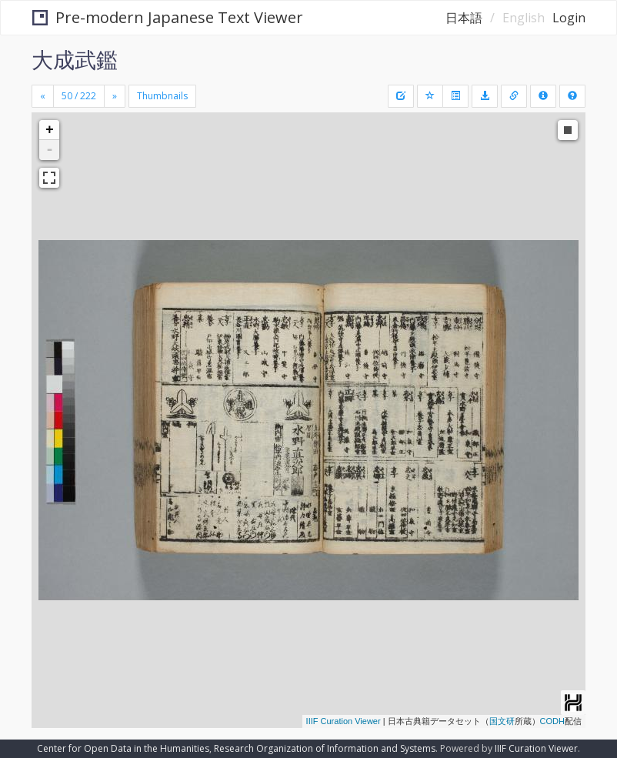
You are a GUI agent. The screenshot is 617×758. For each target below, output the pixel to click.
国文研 (502, 721)
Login (568, 17)
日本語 (463, 17)
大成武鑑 (75, 59)
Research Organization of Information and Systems (324, 748)
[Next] (114, 96)
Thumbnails (162, 95)
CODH (552, 721)
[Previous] (43, 96)
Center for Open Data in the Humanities (123, 748)
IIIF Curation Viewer (343, 721)
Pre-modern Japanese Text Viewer (167, 17)
